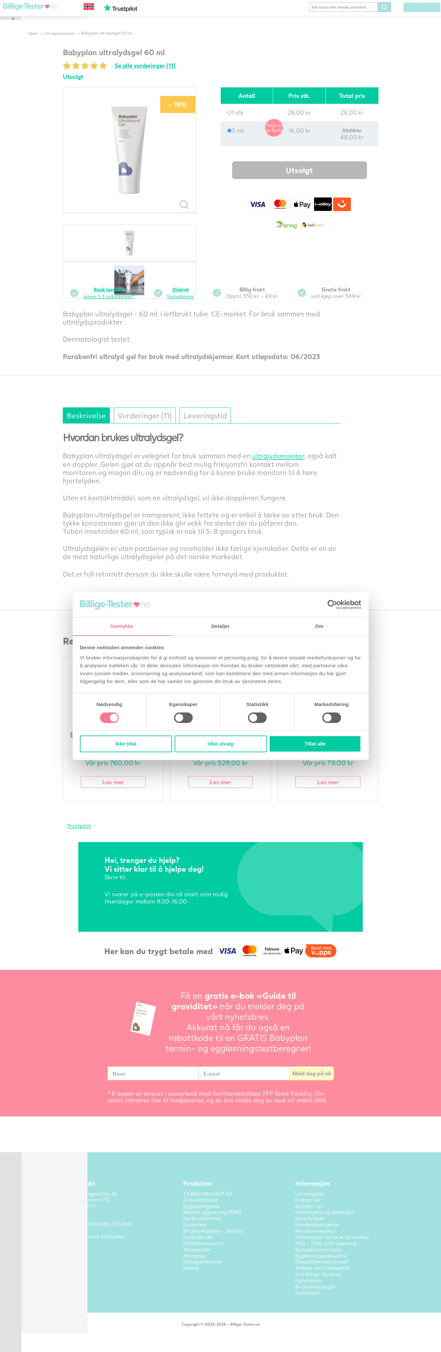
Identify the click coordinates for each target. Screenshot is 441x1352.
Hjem (44, 42)
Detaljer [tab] (220, 626)
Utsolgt (310, 180)
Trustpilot (90, 835)
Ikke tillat (125, 744)
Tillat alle (315, 744)
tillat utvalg (220, 744)
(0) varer (412, 17)
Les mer (124, 791)
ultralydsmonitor (289, 465)
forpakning (192, 302)
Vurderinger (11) (158, 424)
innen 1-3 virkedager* (120, 302)
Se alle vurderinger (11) (157, 75)
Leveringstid (221, 424)
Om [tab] (319, 626)
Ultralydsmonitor (70, 42)
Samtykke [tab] (122, 626)
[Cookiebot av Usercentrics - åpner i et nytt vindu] (332, 604)
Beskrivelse (98, 424)
